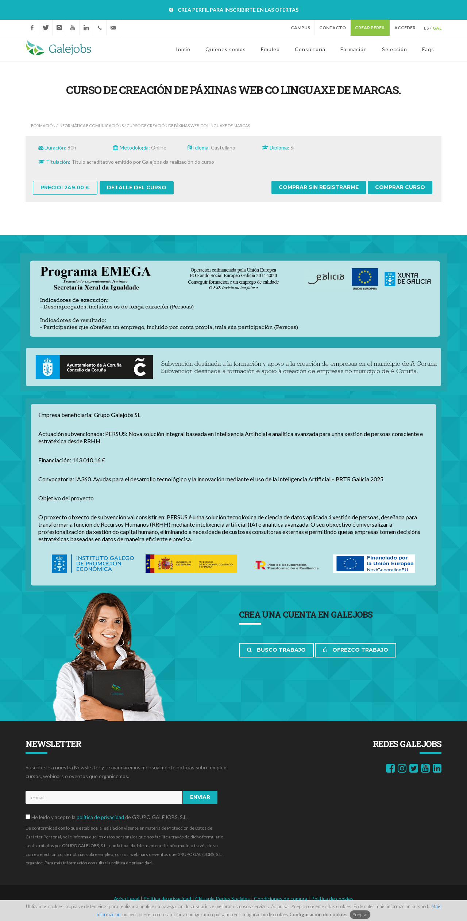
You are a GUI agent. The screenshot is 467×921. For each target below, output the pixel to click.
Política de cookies (332, 898)
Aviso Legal (127, 898)
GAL (437, 28)
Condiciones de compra (281, 898)
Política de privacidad (167, 898)
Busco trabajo (276, 650)
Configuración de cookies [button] (318, 914)
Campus (300, 27)
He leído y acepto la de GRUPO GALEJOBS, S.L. (107, 817)
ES (426, 28)
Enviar (200, 797)
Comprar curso (400, 187)
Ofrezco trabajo (355, 650)
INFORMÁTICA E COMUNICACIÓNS (91, 125)
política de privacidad (100, 817)
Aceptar (360, 914)
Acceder (405, 27)
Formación (43, 125)
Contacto (332, 27)
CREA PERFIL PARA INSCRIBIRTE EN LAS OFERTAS (238, 10)
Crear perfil (370, 27)
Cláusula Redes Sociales (223, 898)
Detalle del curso (136, 187)
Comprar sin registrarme (319, 187)
